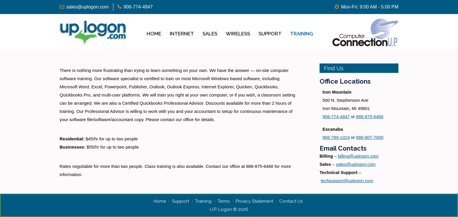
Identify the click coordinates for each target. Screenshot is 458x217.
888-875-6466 (369, 116)
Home (154, 34)
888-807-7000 (369, 137)
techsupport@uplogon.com (347, 180)
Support (270, 34)
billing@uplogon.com (358, 156)
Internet (182, 34)
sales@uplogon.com (87, 6)
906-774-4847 (138, 6)
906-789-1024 (336, 137)
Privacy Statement (254, 201)
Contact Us (291, 201)
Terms (224, 201)
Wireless (238, 34)
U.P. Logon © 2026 (229, 209)
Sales (209, 34)
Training (301, 34)
